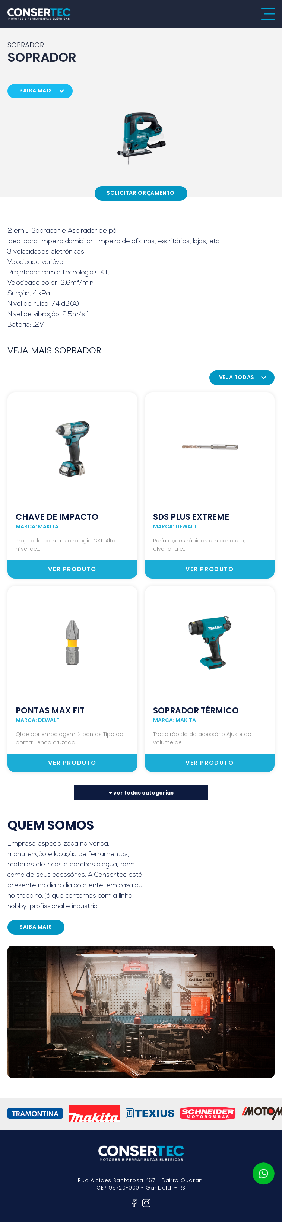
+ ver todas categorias (141, 792)
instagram (146, 1203)
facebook (134, 1203)
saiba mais (35, 90)
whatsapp (263, 1173)
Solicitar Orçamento (141, 193)
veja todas (236, 377)
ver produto (72, 569)
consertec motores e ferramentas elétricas (39, 13)
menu (267, 14)
